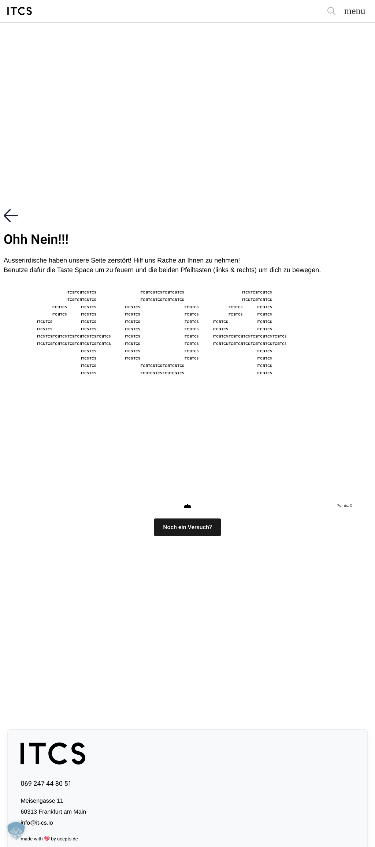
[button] (187, 527)
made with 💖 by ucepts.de (49, 839)
